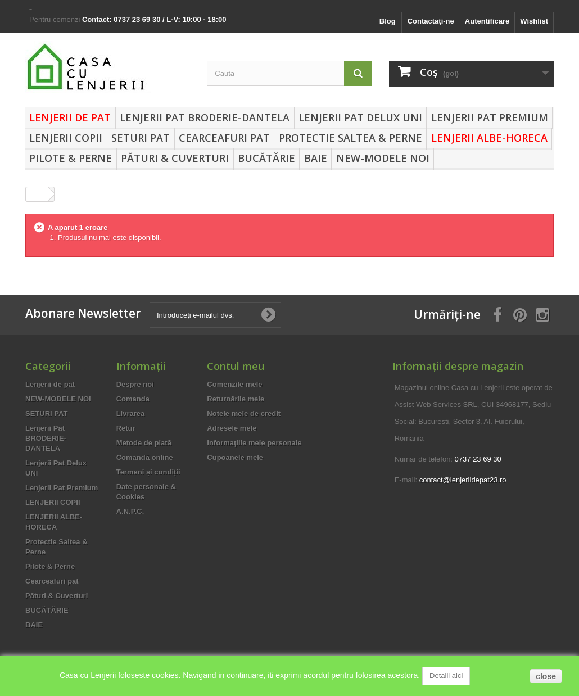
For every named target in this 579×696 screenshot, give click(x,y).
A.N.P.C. (130, 511)
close (546, 676)
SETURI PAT (140, 137)
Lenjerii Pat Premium (489, 117)
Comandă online (144, 457)
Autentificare (487, 21)
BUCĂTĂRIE (266, 158)
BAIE (315, 158)
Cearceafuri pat (224, 137)
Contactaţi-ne (431, 21)
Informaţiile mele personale (254, 443)
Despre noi (135, 384)
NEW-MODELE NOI (382, 158)
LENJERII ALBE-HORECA (489, 137)
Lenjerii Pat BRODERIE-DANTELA (205, 117)
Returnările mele (235, 399)
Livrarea (130, 413)
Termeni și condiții (148, 472)
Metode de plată (143, 443)
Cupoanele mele (235, 457)
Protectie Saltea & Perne (350, 137)
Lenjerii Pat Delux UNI (360, 117)
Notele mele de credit (244, 413)
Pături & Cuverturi (175, 158)
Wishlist (534, 21)
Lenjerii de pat (70, 117)
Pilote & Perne (70, 158)
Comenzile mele (234, 384)
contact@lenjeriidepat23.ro (462, 480)
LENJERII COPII (65, 137)
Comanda (133, 399)
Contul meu (235, 366)
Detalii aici (446, 675)
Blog (387, 21)
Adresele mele (231, 428)
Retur (125, 428)
